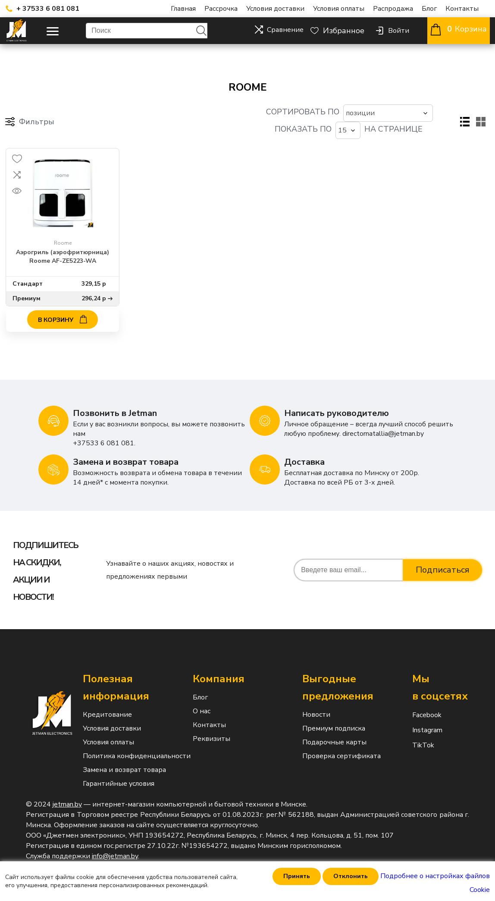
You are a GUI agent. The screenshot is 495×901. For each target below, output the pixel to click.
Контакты (462, 8)
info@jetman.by (115, 845)
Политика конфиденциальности (137, 745)
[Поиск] (146, 30)
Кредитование (107, 703)
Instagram (417, 719)
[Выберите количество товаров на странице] (353, 116)
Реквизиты (211, 727)
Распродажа (393, 8)
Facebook (417, 704)
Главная (183, 8)
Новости (316, 703)
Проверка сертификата (341, 745)
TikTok (417, 734)
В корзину (62, 308)
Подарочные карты (334, 731)
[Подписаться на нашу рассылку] (348, 559)
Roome (63, 231)
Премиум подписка (333, 717)
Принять (296, 876)
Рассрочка (221, 8)
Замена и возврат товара (124, 758)
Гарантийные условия (118, 772)
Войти (398, 30)
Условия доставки (275, 8)
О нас (201, 700)
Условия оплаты (338, 8)
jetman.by (67, 793)
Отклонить (350, 876)
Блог (429, 8)
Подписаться (443, 558)
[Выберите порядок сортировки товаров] (224, 116)
